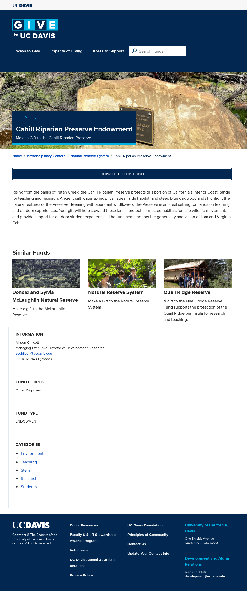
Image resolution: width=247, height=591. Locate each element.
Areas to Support (108, 51)
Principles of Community (147, 534)
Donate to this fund (122, 174)
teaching (29, 462)
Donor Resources (84, 525)
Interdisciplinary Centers (46, 155)
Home (17, 155)
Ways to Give (28, 51)
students (29, 487)
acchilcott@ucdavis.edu (34, 353)
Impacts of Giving (66, 51)
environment (32, 454)
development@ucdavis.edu (205, 576)
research (29, 478)
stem (25, 470)
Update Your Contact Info (148, 553)
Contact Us (136, 544)
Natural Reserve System (89, 155)
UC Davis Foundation (145, 525)
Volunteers (79, 550)
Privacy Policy (81, 575)
